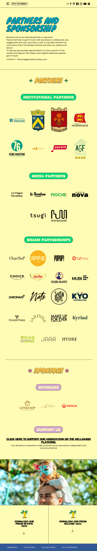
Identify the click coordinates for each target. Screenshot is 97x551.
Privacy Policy (29, 547)
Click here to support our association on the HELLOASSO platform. (48, 441)
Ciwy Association (48, 547)
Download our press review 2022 (24, 523)
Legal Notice (12, 547)
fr (68, 4)
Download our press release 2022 (72, 522)
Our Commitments (69, 547)
